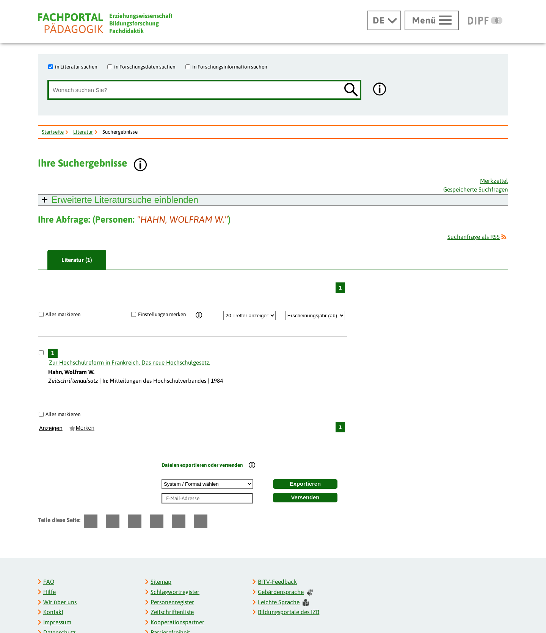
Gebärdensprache (285, 592)
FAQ (48, 581)
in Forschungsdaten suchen (144, 67)
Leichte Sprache (283, 602)
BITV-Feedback (277, 581)
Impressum (57, 622)
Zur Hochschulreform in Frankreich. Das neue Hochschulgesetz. (129, 362)
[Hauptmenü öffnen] (432, 20)
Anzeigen (51, 428)
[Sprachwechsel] (384, 20)
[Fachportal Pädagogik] (105, 23)
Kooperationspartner (177, 622)
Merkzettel (494, 181)
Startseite (53, 132)
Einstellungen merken (162, 314)
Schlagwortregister (175, 592)
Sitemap (161, 581)
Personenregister (172, 602)
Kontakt (53, 612)
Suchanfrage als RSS (473, 237)
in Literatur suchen (76, 67)
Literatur (83, 132)
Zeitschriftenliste (172, 612)
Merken (85, 428)
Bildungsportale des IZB (288, 612)
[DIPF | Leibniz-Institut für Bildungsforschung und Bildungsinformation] (485, 20)
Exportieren (305, 484)
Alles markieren (63, 314)
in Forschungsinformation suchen (229, 67)
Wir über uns (60, 602)
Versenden (305, 497)
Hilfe (49, 592)
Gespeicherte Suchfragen (475, 189)
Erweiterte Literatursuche (125, 200)
